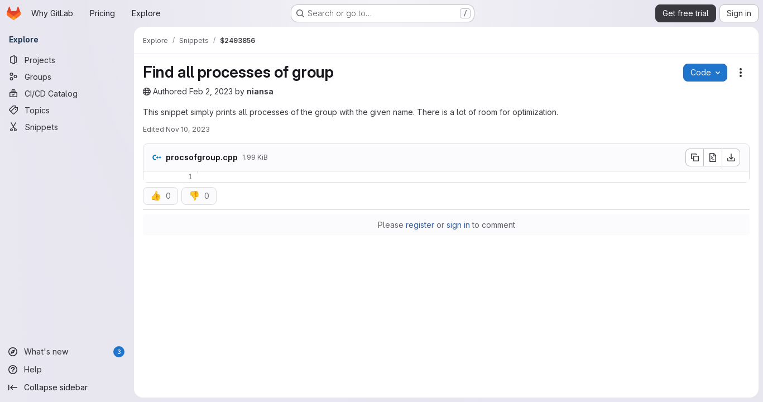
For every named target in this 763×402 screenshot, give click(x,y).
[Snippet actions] (741, 73)
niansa (260, 91)
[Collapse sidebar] (66, 387)
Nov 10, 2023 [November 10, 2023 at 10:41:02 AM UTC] (188, 129)
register (420, 224)
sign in (458, 224)
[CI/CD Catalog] (66, 93)
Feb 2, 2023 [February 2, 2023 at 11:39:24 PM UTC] (211, 91)
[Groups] (66, 76)
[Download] (731, 157)
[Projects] (66, 60)
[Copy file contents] (694, 157)
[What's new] (66, 352)
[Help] (66, 369)
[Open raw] (713, 157)
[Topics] (66, 110)
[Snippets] (66, 127)
